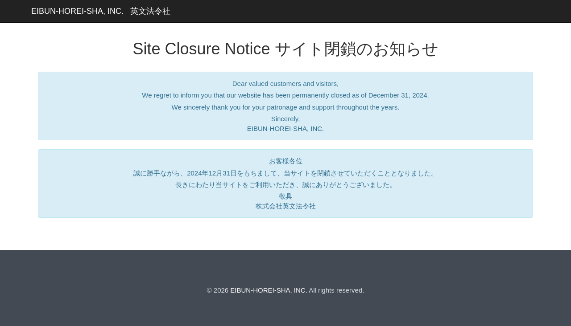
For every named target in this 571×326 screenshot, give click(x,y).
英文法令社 (150, 11)
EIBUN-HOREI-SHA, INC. (77, 11)
